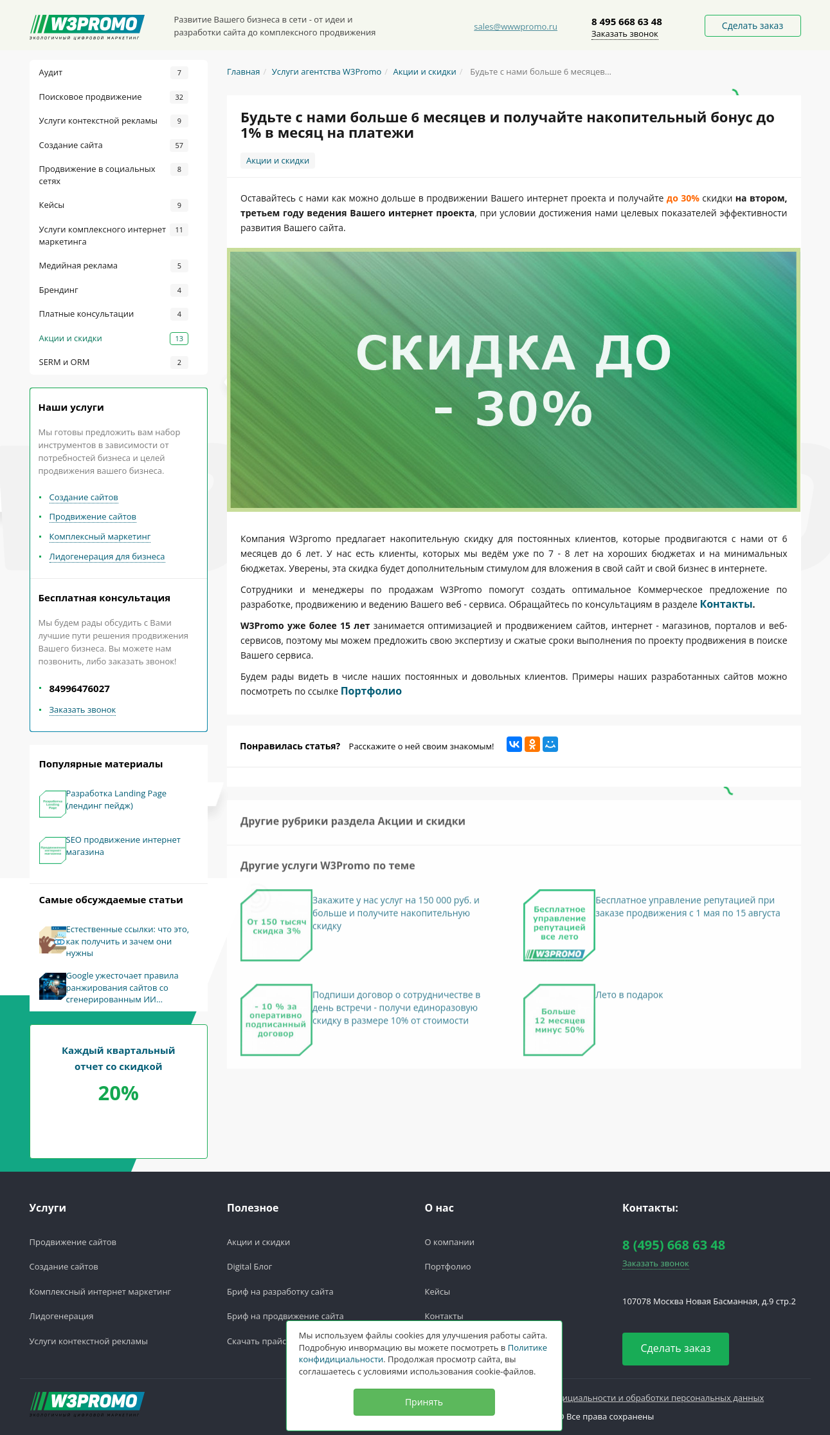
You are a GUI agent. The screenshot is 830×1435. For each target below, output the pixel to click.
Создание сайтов (84, 497)
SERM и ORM (114, 362)
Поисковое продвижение (114, 97)
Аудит (114, 72)
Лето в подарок (629, 999)
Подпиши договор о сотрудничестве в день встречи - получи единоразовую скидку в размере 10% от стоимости (396, 1012)
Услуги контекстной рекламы (114, 121)
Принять (424, 1402)
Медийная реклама (114, 265)
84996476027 (80, 688)
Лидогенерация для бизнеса (107, 556)
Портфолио (371, 691)
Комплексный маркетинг (100, 536)
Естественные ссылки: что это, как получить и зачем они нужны (128, 941)
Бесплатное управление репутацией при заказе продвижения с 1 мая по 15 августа (687, 911)
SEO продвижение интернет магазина (123, 846)
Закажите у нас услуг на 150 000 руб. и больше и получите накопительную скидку (396, 918)
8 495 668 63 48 (626, 21)
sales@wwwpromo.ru (515, 26)
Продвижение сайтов (93, 516)
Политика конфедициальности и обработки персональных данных (627, 1397)
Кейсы (114, 205)
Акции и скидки (114, 338)
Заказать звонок (624, 33)
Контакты (725, 604)
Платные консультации (114, 314)
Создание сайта (114, 145)
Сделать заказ (752, 25)
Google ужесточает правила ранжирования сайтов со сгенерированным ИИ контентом (122, 988)
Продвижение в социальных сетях (114, 175)
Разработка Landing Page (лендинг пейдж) (116, 799)
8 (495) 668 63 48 (673, 1244)
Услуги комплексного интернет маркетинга (114, 235)
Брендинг (114, 290)
